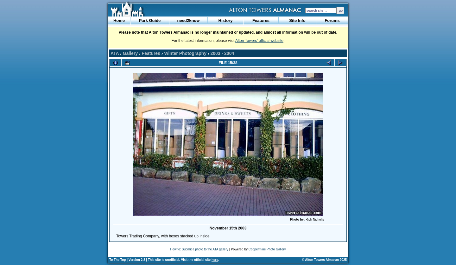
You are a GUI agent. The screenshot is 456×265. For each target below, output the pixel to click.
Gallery (130, 53)
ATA (115, 53)
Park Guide (150, 20)
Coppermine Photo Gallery (267, 249)
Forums (332, 20)
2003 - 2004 (222, 53)
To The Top (117, 260)
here (215, 260)
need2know (188, 20)
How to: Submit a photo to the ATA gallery (199, 249)
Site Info (297, 20)
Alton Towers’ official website (259, 40)
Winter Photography (185, 53)
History (225, 20)
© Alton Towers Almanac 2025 (324, 260)
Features (260, 20)
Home (119, 20)
